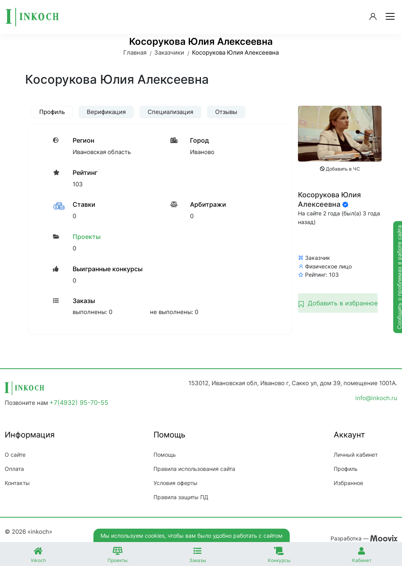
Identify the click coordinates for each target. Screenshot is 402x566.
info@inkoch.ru (376, 398)
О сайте (15, 454)
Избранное (348, 483)
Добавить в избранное (338, 303)
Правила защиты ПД (180, 497)
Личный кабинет (356, 454)
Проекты (86, 237)
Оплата (14, 468)
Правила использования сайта (194, 468)
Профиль (346, 468)
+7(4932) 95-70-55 (78, 402)
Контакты (17, 483)
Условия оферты (175, 483)
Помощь (164, 454)
